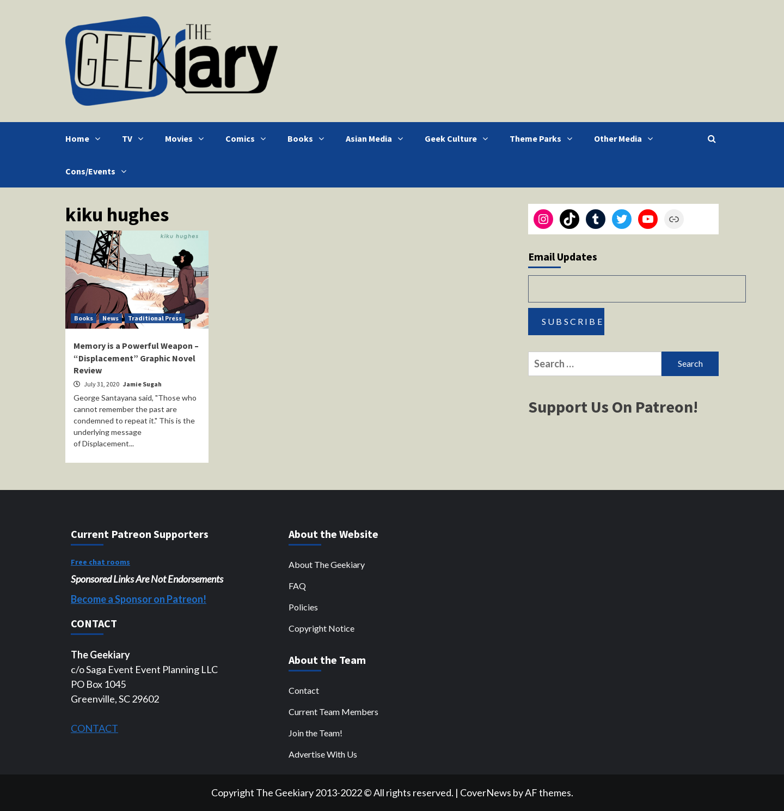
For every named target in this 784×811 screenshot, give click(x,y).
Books (308, 138)
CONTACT (94, 728)
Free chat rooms (100, 562)
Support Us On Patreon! (613, 406)
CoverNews (485, 792)
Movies (187, 138)
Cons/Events (98, 171)
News (110, 318)
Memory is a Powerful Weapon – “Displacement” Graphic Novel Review (136, 358)
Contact (304, 690)
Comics (248, 138)
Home (85, 138)
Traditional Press (155, 318)
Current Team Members (333, 711)
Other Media (626, 138)
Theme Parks (544, 138)
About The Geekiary (327, 564)
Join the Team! (315, 733)
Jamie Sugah (142, 384)
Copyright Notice (321, 628)
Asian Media (377, 138)
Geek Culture (459, 138)
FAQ (297, 585)
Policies (303, 607)
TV (135, 138)
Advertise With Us (323, 754)
